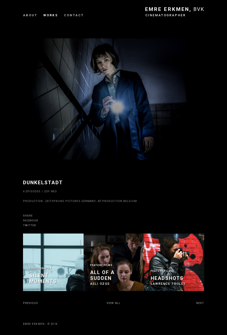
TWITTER (29, 225)
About (30, 15)
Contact (74, 15)
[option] (53, 262)
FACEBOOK (31, 220)
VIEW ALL (113, 303)
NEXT (200, 303)
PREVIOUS (30, 303)
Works (50, 15)
